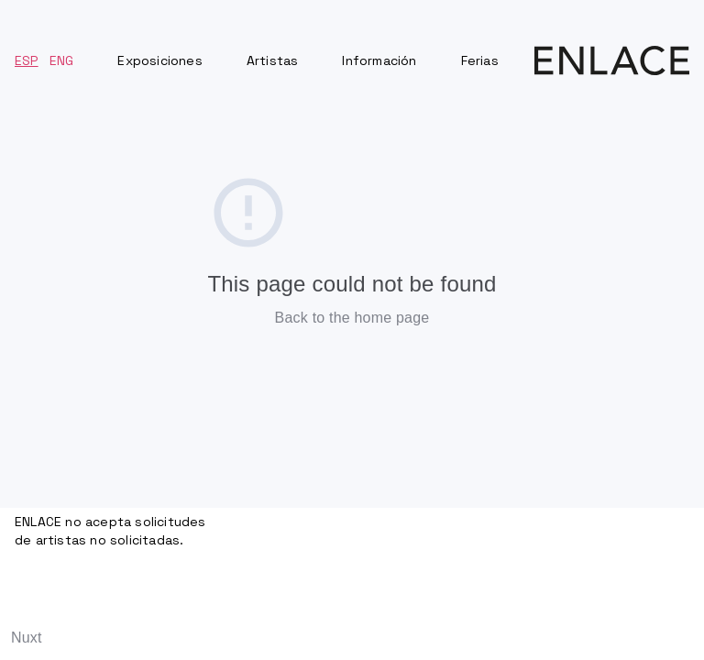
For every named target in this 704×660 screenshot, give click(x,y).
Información (379, 60)
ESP (26, 60)
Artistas (273, 60)
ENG (62, 60)
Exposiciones (159, 60)
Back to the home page (352, 317)
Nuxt (26, 637)
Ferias (480, 60)
